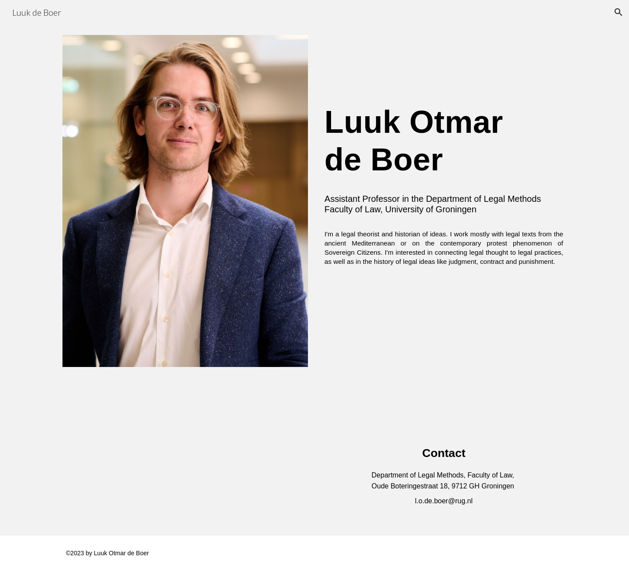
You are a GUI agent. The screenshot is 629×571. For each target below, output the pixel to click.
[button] (618, 12)
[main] (444, 154)
